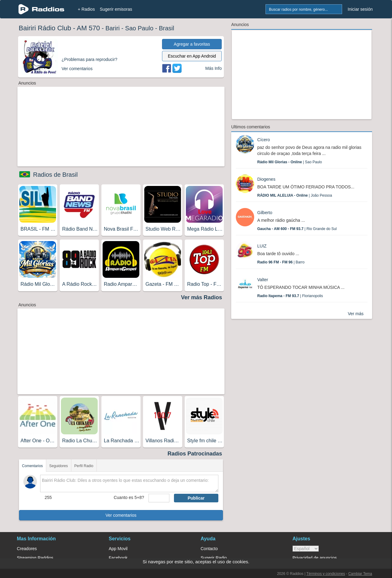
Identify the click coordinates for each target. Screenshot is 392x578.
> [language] (305, 549)
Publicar (196, 498)
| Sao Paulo (289, 162)
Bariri (112, 28)
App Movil (118, 548)
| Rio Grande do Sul (297, 229)
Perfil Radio (83, 466)
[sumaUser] (159, 498)
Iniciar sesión (360, 9)
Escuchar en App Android (192, 56)
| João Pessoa (294, 195)
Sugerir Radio (214, 557)
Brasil (166, 28)
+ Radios (86, 9)
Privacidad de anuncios (314, 557)
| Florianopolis (290, 296)
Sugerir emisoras (116, 9)
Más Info (213, 68)
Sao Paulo (139, 28)
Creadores (27, 548)
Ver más (356, 313)
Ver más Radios (201, 297)
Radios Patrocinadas (195, 454)
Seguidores (58, 466)
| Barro (281, 262)
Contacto (209, 548)
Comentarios (32, 466)
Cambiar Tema (360, 574)
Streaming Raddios (35, 557)
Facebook (118, 557)
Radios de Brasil (55, 174)
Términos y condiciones (325, 574)
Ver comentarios (120, 515)
